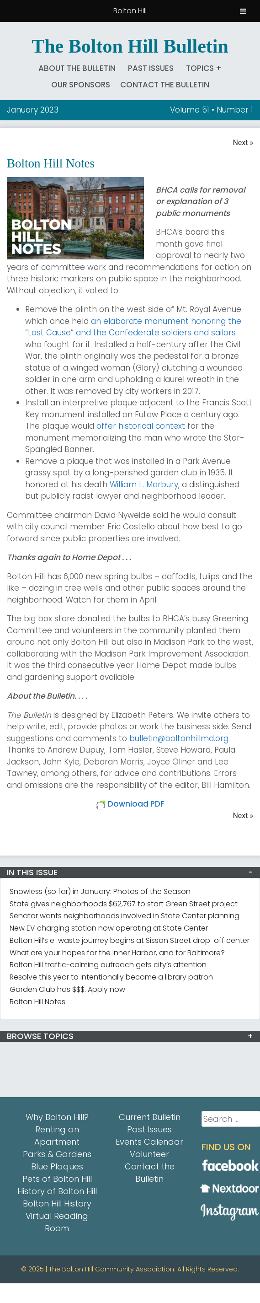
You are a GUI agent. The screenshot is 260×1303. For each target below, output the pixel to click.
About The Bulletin (77, 68)
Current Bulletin (149, 1117)
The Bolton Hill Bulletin (130, 46)
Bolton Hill (130, 10)
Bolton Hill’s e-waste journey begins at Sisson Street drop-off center (129, 940)
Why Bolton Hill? (57, 1117)
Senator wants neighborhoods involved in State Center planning (124, 915)
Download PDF (130, 803)
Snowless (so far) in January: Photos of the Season (100, 891)
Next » (243, 142)
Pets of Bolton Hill (57, 1179)
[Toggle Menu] (243, 11)
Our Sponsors (80, 84)
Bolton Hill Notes (37, 1001)
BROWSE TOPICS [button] (40, 1036)
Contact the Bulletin (164, 84)
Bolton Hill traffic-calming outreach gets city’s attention (108, 964)
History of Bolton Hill (57, 1191)
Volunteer (149, 1154)
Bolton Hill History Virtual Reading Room (57, 1216)
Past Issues (151, 68)
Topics (200, 68)
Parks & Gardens (57, 1154)
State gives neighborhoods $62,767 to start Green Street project (124, 904)
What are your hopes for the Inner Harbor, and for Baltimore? (117, 953)
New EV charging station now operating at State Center (109, 928)
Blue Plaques (57, 1166)
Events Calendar (149, 1141)
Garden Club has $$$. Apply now (67, 989)
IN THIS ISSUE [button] (32, 872)
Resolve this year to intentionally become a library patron (111, 977)
